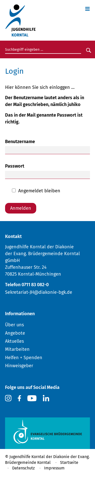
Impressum (54, 468)
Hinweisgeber (19, 365)
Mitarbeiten (17, 349)
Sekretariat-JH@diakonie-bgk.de (38, 292)
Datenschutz (23, 468)
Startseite (69, 462)
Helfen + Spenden (23, 357)
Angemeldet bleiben (39, 191)
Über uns (14, 325)
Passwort (14, 166)
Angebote (15, 333)
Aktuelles (14, 341)
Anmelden (20, 208)
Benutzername (20, 141)
